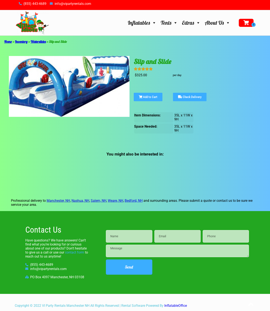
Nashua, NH (80, 201)
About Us (217, 22)
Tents (169, 22)
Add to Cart (148, 97)
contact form (74, 252)
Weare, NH (115, 201)
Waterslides (38, 42)
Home (8, 42)
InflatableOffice (175, 306)
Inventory (21, 42)
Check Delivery (189, 97)
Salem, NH (98, 201)
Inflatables (142, 22)
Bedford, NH (134, 201)
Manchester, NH (58, 201)
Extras (191, 22)
